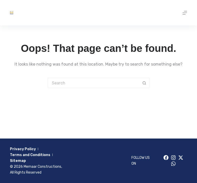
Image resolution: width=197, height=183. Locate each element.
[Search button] (144, 83)
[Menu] (185, 12)
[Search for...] (93, 83)
